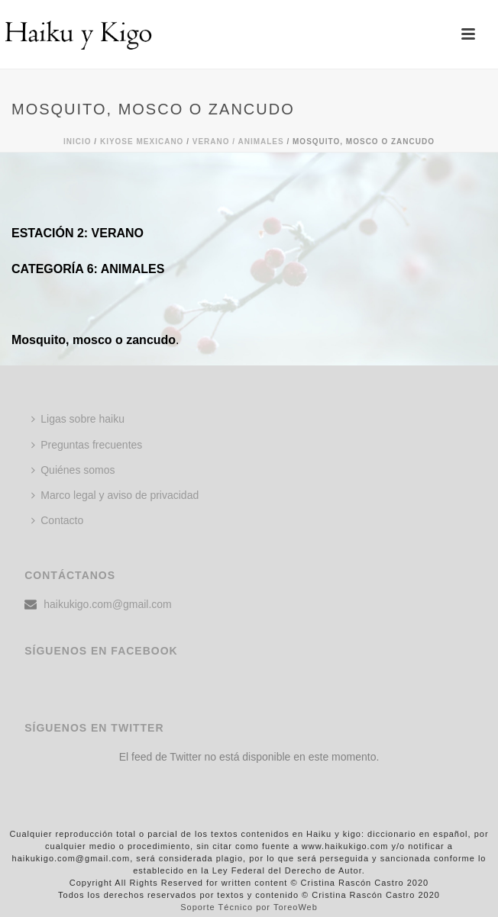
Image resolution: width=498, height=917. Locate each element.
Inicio (77, 141)
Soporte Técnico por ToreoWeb (249, 907)
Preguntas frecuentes (86, 445)
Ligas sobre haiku (77, 419)
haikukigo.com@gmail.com (108, 604)
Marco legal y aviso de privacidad (115, 495)
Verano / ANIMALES (238, 141)
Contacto (57, 520)
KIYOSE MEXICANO (141, 141)
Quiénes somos (73, 470)
